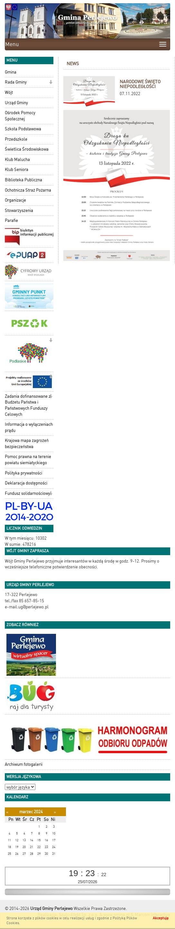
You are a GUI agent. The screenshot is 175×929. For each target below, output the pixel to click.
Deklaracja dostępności (26, 483)
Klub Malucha (17, 159)
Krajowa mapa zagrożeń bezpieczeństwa (27, 443)
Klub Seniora (16, 169)
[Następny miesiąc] (55, 812)
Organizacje (15, 200)
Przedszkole (16, 139)
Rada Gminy (16, 82)
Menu (12, 44)
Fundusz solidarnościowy (27, 493)
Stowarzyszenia (19, 210)
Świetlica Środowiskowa (27, 149)
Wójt (9, 92)
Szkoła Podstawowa (23, 128)
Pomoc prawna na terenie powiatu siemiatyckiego (28, 459)
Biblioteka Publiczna (23, 179)
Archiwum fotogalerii (23, 764)
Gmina (10, 72)
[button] (50, 82)
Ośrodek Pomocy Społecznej (20, 115)
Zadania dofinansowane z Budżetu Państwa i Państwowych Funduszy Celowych (28, 405)
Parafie (11, 220)
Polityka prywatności (23, 473)
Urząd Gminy (16, 102)
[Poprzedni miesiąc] (7, 812)
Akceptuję (161, 918)
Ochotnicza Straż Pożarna (28, 190)
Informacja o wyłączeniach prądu (29, 427)
